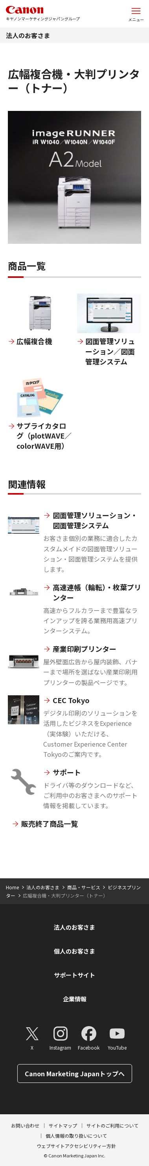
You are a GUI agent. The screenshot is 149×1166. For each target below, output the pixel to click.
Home (12, 887)
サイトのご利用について (112, 1125)
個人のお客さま (74, 951)
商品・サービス (83, 887)
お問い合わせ (25, 1125)
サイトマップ (63, 1125)
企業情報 (74, 999)
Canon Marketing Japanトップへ (75, 1073)
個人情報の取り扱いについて (76, 1135)
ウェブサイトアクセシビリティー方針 (76, 1145)
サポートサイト (74, 975)
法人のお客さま (28, 35)
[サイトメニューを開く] (136, 13)
